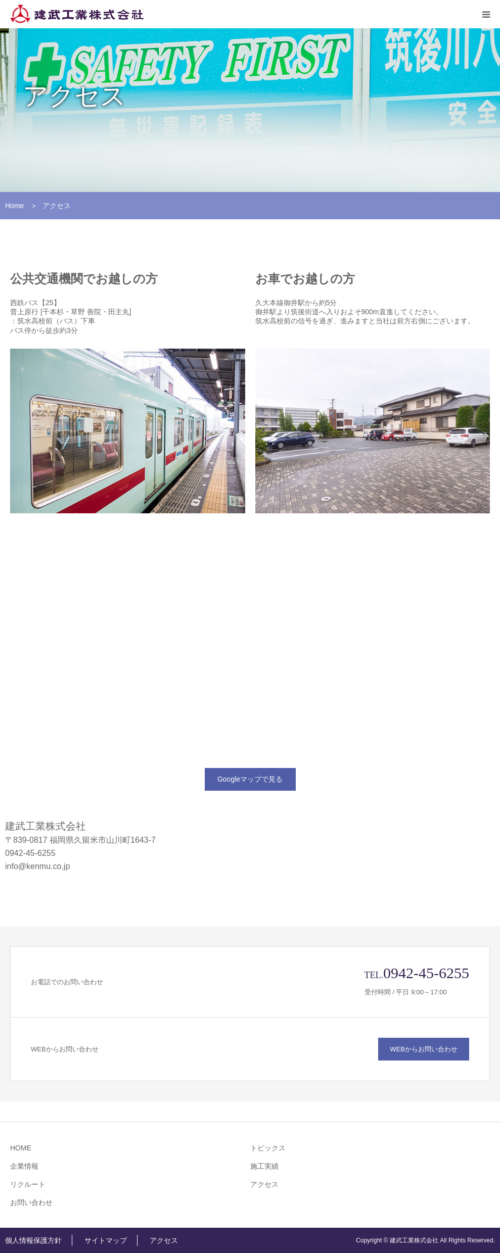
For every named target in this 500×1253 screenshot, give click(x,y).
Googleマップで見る (250, 779)
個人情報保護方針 (33, 1240)
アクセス (264, 1184)
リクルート (28, 1184)
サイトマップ (105, 1240)
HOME (20, 1148)
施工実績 (264, 1166)
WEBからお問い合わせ (424, 1049)
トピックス (268, 1148)
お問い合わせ (31, 1202)
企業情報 (24, 1166)
